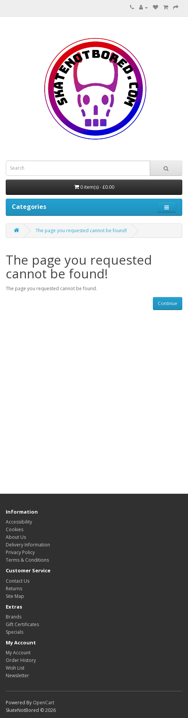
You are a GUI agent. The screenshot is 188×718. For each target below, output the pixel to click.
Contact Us (17, 581)
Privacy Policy (20, 552)
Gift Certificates (22, 624)
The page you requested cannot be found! (81, 230)
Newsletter (17, 675)
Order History (21, 660)
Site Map (15, 596)
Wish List (15, 668)
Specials (14, 632)
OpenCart (43, 702)
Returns (14, 588)
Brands (13, 617)
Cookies (14, 529)
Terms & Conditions (27, 560)
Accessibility (19, 522)
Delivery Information (28, 544)
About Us (16, 537)
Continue (167, 303)
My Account (18, 652)
